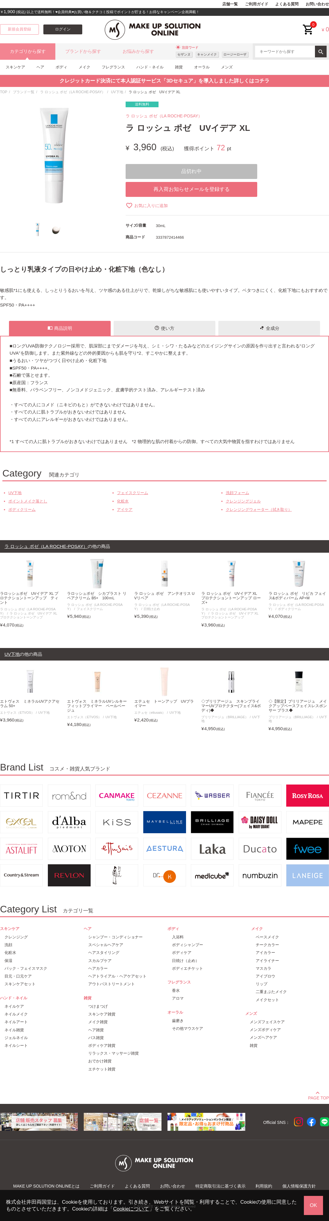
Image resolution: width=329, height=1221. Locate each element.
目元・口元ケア (18, 976)
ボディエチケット (187, 968)
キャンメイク (207, 54)
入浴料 (178, 937)
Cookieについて (131, 1209)
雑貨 (179, 67)
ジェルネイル (16, 1037)
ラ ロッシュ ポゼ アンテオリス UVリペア (164, 596)
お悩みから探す (138, 51)
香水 (176, 990)
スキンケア (15, 67)
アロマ (178, 998)
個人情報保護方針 (299, 1186)
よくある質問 (286, 4)
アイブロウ (265, 976)
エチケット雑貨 (101, 1069)
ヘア (40, 67)
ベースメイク (267, 937)
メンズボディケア (265, 1029)
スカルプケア (100, 960)
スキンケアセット (20, 984)
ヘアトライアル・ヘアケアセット (117, 976)
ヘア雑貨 (96, 1030)
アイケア (124, 509)
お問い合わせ (317, 4)
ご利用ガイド (256, 4)
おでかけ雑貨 (100, 1061)
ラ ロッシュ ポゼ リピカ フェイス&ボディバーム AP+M (297, 596)
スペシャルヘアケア (105, 945)
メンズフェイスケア (267, 1022)
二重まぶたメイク (271, 991)
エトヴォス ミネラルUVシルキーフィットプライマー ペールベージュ (97, 706)
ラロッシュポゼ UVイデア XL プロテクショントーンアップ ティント (29, 598)
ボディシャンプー (187, 945)
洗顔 (8, 945)
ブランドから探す (83, 51)
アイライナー (267, 960)
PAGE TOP (318, 1097)
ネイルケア (14, 1006)
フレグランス (113, 67)
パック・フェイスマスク (25, 968)
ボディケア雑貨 (101, 1045)
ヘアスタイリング (103, 952)
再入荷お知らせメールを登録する (191, 189)
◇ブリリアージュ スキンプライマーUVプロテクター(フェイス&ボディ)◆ (231, 706)
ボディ (61, 67)
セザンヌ (184, 54)
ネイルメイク (16, 1014)
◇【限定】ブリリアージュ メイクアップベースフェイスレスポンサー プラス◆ (298, 706)
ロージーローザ (234, 54)
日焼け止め (152, 609)
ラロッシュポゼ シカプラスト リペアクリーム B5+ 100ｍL (97, 596)
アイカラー (265, 952)
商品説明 (60, 328)
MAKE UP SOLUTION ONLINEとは (46, 1186)
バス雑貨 (96, 1037)
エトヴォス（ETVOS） (17, 712)
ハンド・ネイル (150, 67)
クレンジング (16, 937)
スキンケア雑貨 (101, 1014)
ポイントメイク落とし (27, 501)
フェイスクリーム (132, 493)
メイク (84, 67)
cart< (308, 25)
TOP (3, 92)
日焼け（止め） (185, 960)
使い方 (164, 328)
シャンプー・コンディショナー (115, 937)
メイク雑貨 (98, 1022)
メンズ (227, 67)
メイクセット (267, 1000)
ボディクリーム (22, 509)
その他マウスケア (187, 1028)
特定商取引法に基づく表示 (220, 1186)
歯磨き (178, 1020)
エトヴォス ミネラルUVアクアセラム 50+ (30, 703)
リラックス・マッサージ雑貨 (113, 1053)
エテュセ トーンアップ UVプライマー (164, 703)
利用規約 (263, 1186)
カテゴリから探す (28, 51)
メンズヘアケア (263, 1037)
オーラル (202, 67)
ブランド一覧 (23, 92)
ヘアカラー (98, 968)
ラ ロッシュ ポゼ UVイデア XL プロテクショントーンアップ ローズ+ (231, 598)
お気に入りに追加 (147, 205)
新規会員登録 (19, 29)
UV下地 (117, 92)
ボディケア (181, 952)
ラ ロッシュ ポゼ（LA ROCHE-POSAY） (73, 92)
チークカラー (267, 945)
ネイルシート (16, 1045)
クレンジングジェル (243, 501)
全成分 (269, 328)
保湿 (8, 960)
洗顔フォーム (237, 493)
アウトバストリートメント (111, 984)
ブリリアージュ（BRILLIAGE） (224, 717)
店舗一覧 (230, 4)
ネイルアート (16, 1022)
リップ (261, 984)
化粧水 (123, 501)
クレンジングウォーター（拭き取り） (259, 509)
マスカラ (263, 968)
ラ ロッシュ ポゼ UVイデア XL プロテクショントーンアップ (28, 615)
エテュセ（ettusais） (150, 712)
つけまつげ (98, 1006)
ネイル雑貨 (14, 1030)
